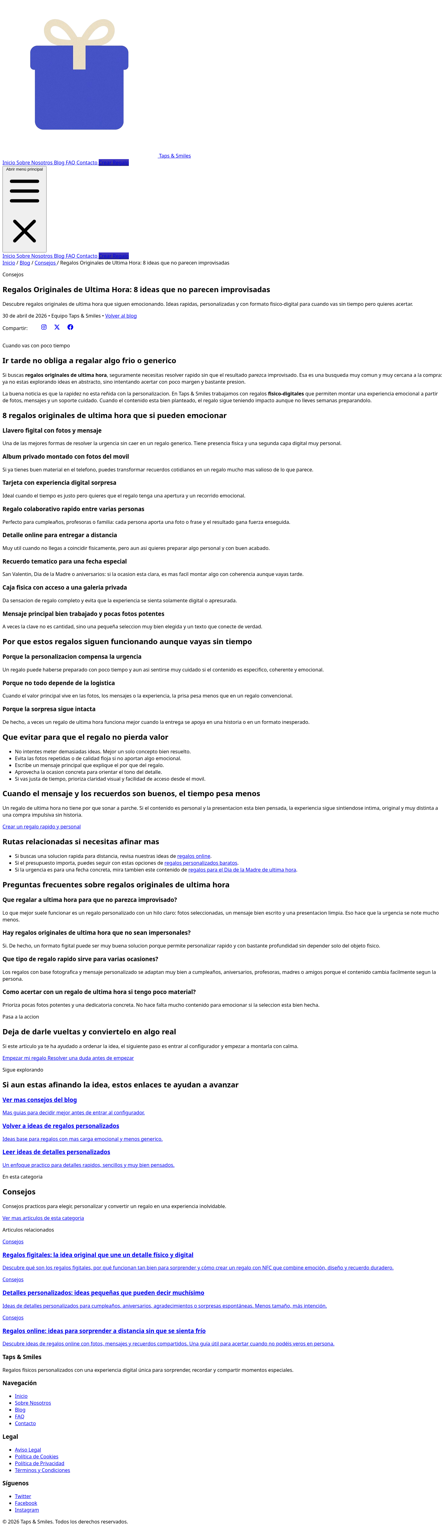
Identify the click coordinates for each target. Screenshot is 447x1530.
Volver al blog (121, 315)
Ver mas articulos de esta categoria (43, 1218)
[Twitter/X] (57, 328)
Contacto (87, 162)
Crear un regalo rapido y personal (41, 826)
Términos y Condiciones (42, 1470)
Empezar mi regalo (24, 1058)
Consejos (46, 262)
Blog (60, 162)
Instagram (27, 1509)
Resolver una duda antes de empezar (90, 1058)
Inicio (9, 162)
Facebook (26, 1503)
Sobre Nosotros (35, 162)
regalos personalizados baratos (201, 862)
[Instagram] (44, 328)
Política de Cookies (36, 1456)
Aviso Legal (28, 1449)
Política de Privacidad (39, 1463)
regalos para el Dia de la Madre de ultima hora (242, 869)
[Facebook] (70, 328)
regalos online (193, 856)
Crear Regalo (114, 162)
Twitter (23, 1496)
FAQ (71, 162)
